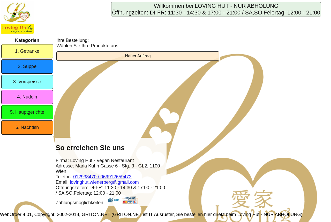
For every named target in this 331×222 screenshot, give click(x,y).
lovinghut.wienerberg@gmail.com (104, 182)
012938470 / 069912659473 (102, 176)
